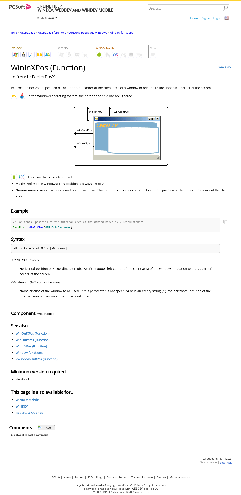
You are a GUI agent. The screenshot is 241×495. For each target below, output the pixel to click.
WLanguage (27, 33)
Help (14, 33)
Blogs (99, 477)
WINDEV (22, 407)
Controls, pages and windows (87, 33)
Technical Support (117, 477)
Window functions (121, 33)
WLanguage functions (51, 33)
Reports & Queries (29, 413)
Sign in (206, 18)
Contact (161, 477)
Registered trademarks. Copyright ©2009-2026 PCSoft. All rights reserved (121, 485)
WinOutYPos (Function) (32, 340)
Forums (79, 477)
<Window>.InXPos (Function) (36, 359)
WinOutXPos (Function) (32, 334)
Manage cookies (180, 477)
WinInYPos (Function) (31, 347)
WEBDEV (97, 492)
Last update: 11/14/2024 (217, 459)
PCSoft (56, 477)
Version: (42, 17)
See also (224, 67)
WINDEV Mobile (27, 400)
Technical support (142, 477)
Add (44, 428)
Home (194, 18)
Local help (226, 463)
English (217, 18)
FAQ (90, 477)
